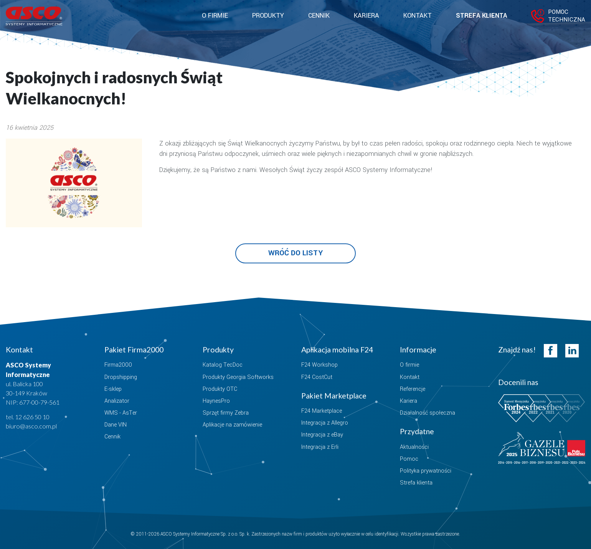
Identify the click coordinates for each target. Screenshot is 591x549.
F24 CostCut (316, 377)
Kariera (366, 15)
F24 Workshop (319, 365)
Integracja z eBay (322, 435)
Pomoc (409, 459)
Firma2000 (118, 365)
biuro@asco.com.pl (31, 426)
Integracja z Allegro (324, 423)
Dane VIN (115, 425)
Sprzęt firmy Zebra (226, 413)
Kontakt (417, 15)
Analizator (116, 401)
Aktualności (414, 447)
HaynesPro (216, 401)
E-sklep (113, 389)
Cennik (319, 15)
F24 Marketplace (321, 411)
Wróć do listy (295, 253)
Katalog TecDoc (223, 365)
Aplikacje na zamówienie (232, 425)
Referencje (412, 389)
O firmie (409, 365)
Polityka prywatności (425, 471)
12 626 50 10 (32, 416)
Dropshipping (120, 377)
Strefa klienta (481, 15)
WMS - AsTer (120, 413)
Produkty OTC (220, 389)
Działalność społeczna (427, 413)
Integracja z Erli (319, 447)
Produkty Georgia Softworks (238, 377)
